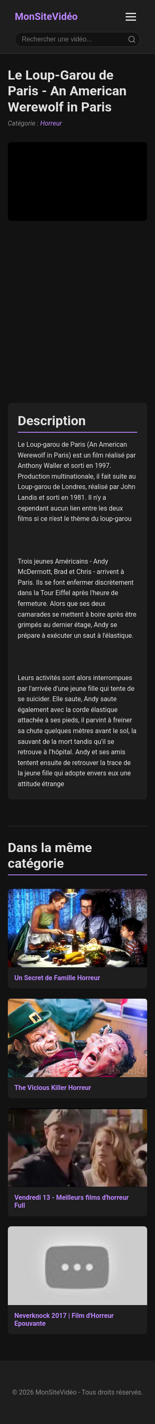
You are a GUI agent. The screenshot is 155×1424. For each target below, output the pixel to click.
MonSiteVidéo (46, 16)
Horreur (51, 123)
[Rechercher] (132, 39)
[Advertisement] (77, 312)
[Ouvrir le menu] (131, 17)
